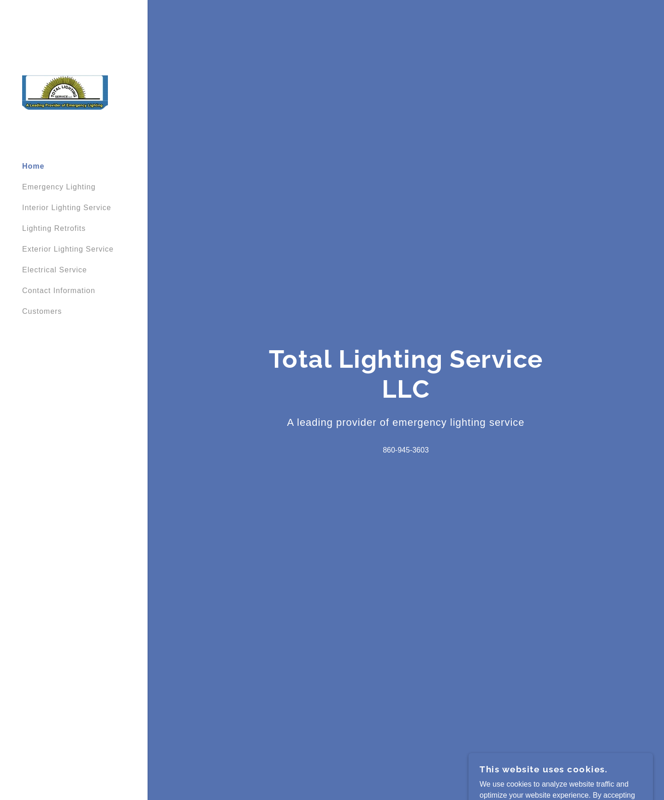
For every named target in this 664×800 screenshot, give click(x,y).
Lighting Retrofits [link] (54, 228)
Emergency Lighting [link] (58, 187)
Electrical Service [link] (54, 270)
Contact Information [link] (58, 290)
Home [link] (33, 166)
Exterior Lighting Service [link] (67, 249)
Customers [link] (42, 311)
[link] (65, 92)
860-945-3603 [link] (406, 450)
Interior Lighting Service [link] (66, 208)
